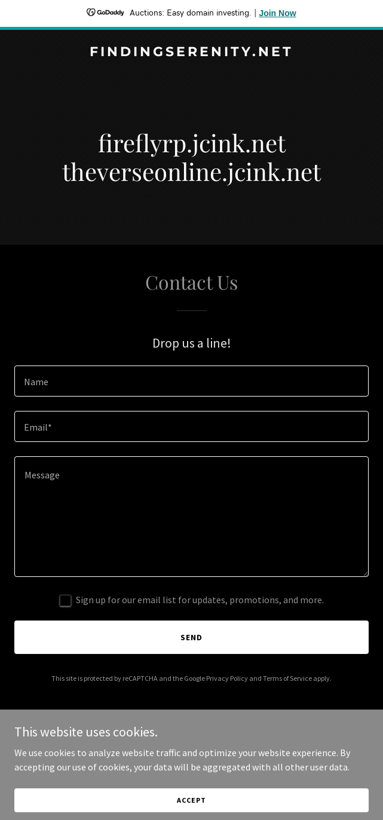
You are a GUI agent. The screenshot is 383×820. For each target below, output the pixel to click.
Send (191, 637)
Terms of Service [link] (287, 678)
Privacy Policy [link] (227, 678)
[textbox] (191, 381)
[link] (191, 53)
